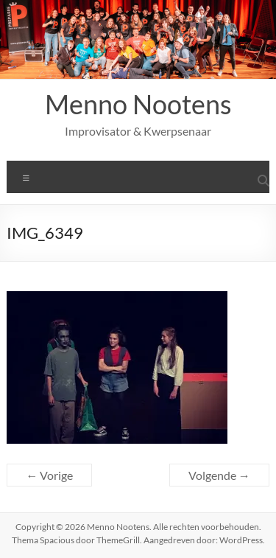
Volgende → (219, 475)
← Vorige (49, 475)
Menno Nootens (138, 104)
